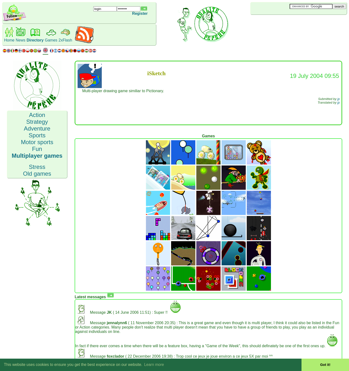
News (20, 40)
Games (51, 40)
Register (140, 13)
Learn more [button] (154, 365)
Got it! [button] (325, 365)
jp (338, 99)
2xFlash (65, 40)
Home (9, 40)
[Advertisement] (279, 23)
